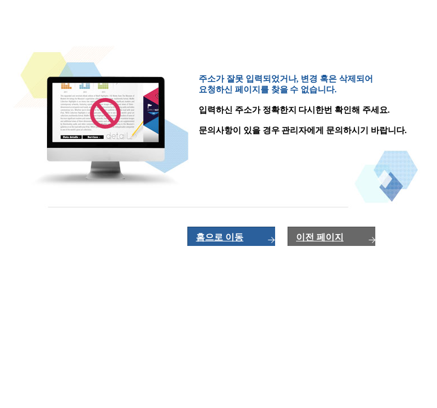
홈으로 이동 (219, 237)
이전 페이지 (320, 237)
